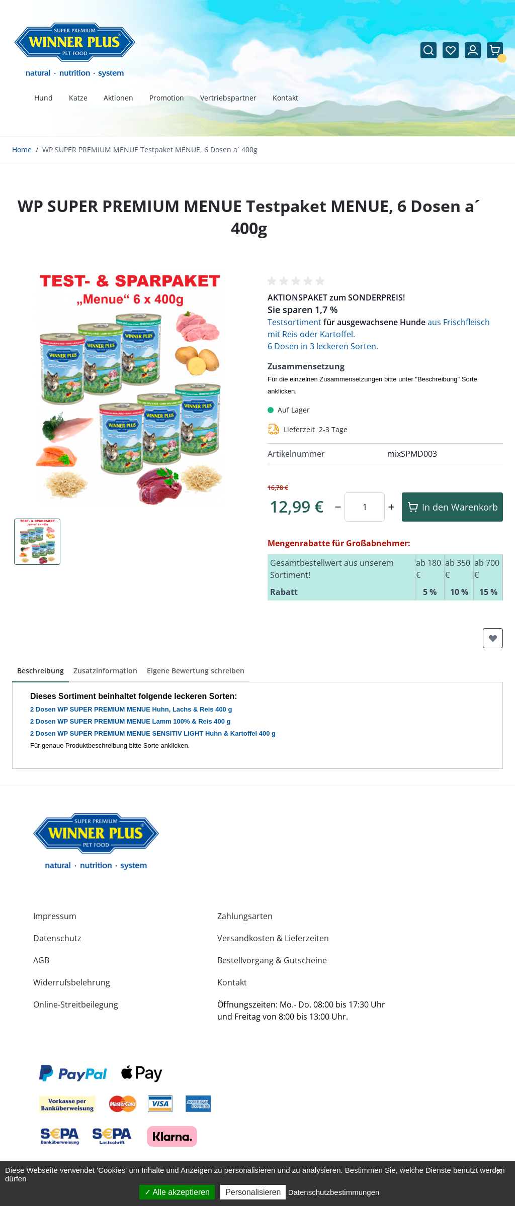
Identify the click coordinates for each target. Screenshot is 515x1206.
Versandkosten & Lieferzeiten (273, 938)
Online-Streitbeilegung (75, 1004)
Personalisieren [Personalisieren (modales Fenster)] (253, 1192)
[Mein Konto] (473, 50)
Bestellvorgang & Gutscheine (272, 960)
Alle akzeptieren (177, 1192)
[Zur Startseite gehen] (75, 50)
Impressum (54, 916)
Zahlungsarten (245, 916)
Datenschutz (57, 938)
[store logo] (96, 841)
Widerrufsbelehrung (71, 982)
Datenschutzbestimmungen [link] (334, 1192)
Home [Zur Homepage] (22, 149)
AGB (41, 960)
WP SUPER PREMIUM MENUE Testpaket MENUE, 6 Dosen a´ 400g (150, 149)
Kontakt (232, 982)
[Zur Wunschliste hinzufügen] (493, 638)
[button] (298, 281)
